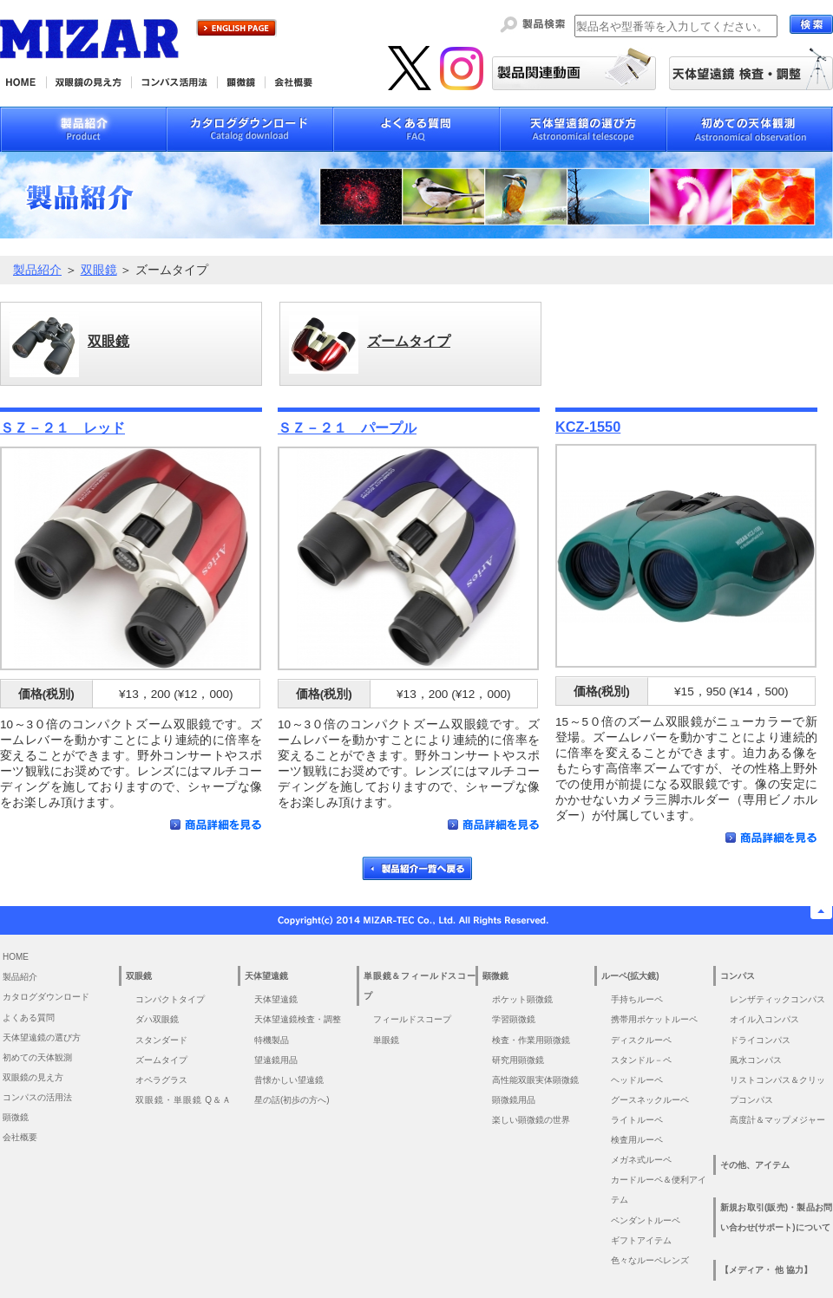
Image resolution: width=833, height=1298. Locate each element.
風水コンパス (756, 1060)
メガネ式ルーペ (641, 1159)
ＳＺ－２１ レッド (62, 427)
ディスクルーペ (641, 1040)
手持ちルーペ (637, 999)
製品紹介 (37, 270)
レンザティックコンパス (777, 999)
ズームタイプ (161, 1060)
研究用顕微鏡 (518, 1060)
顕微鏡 (16, 1117)
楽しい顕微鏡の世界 (531, 1120)
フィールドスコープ (412, 1019)
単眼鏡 (386, 1040)
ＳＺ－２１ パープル (347, 427)
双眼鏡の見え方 (33, 1077)
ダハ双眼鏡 (157, 1019)
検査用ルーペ (637, 1140)
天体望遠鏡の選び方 (42, 1037)
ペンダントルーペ (645, 1220)
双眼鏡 (99, 270)
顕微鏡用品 (513, 1100)
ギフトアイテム (641, 1240)
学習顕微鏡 (513, 1019)
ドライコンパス (760, 1040)
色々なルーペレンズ (650, 1260)
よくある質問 (29, 1017)
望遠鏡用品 (276, 1060)
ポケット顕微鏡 (522, 999)
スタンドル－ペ (641, 1060)
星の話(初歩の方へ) (296, 1100)
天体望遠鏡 (276, 999)
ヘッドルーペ (637, 1080)
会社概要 (20, 1137)
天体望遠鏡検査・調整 (297, 1019)
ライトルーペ (637, 1120)
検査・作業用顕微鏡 (531, 1040)
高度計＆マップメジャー (777, 1120)
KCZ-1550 (587, 426)
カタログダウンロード (46, 996)
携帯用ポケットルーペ (654, 1019)
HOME (16, 957)
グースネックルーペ (650, 1100)
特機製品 (271, 1040)
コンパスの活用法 (37, 1097)
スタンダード (161, 1040)
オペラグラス (161, 1080)
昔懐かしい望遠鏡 (289, 1080)
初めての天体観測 (37, 1057)
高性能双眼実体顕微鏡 (535, 1080)
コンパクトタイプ (170, 999)
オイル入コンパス (764, 1019)
